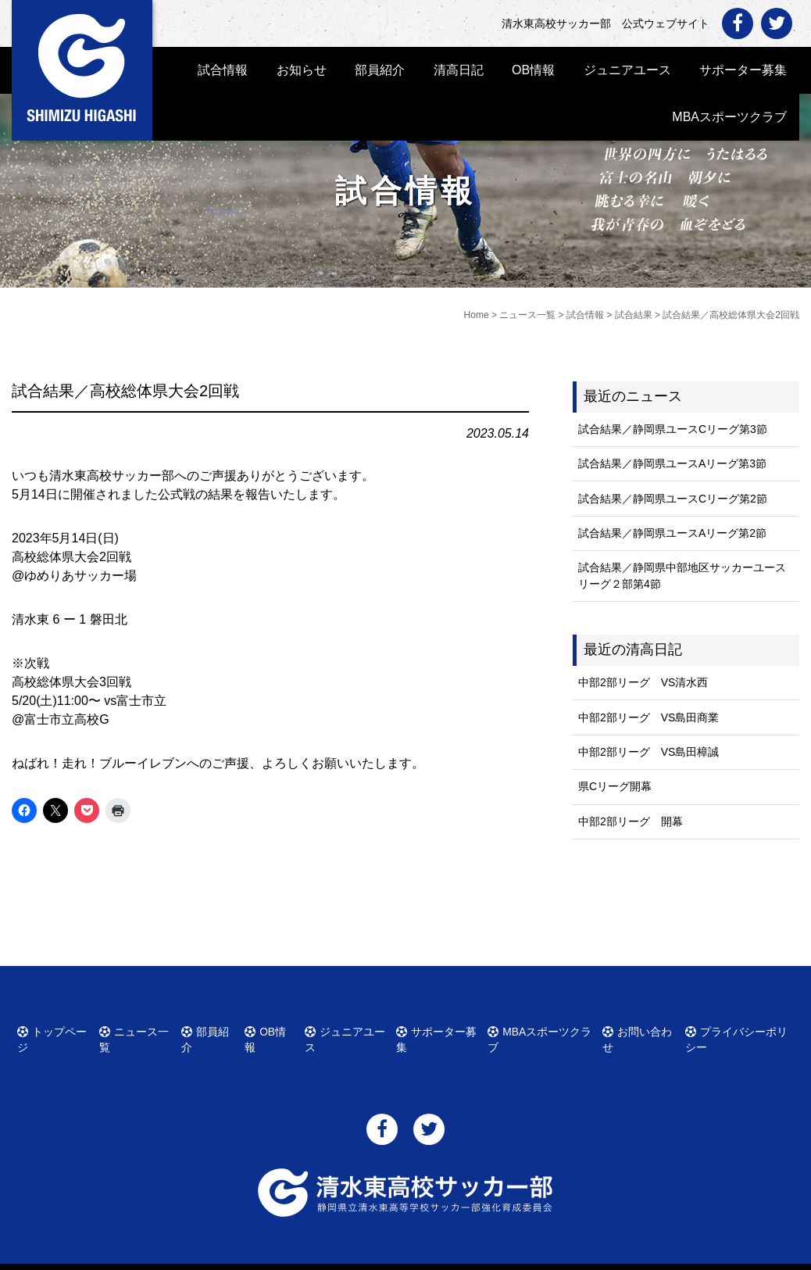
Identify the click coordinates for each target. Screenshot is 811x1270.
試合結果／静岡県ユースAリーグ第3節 (672, 463)
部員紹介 (380, 70)
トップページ (58, 1029)
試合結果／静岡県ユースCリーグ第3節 (672, 429)
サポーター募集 (743, 70)
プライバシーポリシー (742, 1029)
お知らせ (302, 70)
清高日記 (459, 70)
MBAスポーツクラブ (729, 116)
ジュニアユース (627, 70)
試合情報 (223, 70)
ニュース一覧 (141, 1029)
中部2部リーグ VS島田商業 (648, 717)
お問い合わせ (641, 1029)
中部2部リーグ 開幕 (630, 821)
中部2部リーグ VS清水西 (643, 682)
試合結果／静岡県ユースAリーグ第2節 (672, 533)
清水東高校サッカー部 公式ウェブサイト (419, 1256)
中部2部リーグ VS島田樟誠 (648, 752)
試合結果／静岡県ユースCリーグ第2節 (672, 498)
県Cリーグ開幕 (615, 786)
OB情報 (533, 70)
